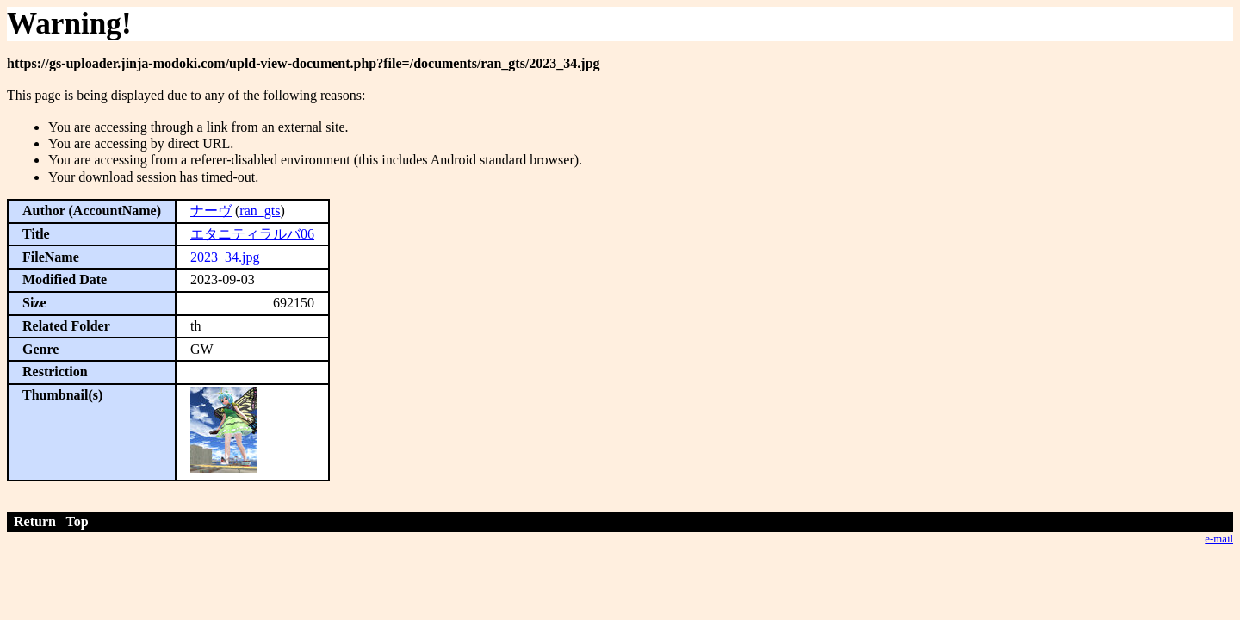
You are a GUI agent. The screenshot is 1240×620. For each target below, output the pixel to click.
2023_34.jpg (224, 257)
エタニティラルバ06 (252, 233)
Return (35, 521)
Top (77, 521)
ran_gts (259, 210)
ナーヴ (211, 210)
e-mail (1219, 539)
